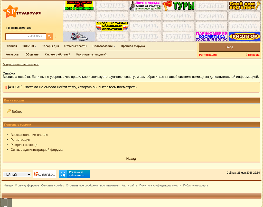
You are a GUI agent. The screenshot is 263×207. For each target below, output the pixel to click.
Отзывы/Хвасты (75, 46)
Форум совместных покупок (21, 64)
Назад (131, 159)
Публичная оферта (195, 185)
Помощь (254, 54)
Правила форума (133, 46)
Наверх (8, 185)
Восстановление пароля (29, 135)
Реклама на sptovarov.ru (71, 174)
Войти (16, 112)
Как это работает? (57, 54)
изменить (20, 27)
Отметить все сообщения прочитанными (92, 185)
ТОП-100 (28, 46)
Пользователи (102, 46)
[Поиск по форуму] (16, 37)
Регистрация (208, 54)
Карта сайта (129, 185)
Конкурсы (12, 54)
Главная (11, 46)
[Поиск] (49, 36)
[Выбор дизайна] (17, 174)
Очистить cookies (52, 185)
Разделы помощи (24, 145)
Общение (32, 54)
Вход (229, 47)
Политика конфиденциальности (160, 185)
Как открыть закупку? (91, 54)
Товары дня (50, 46)
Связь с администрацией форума (36, 150)
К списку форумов (27, 185)
